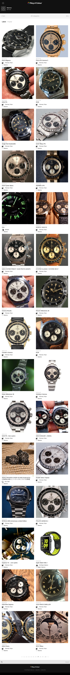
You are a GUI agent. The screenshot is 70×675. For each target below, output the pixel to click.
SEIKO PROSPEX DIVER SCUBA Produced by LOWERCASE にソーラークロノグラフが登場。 (16, 478)
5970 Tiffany (39, 646)
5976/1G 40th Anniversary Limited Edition (14, 521)
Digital (39, 567)
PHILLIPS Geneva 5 (42, 60)
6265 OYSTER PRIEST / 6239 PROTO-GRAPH (16, 269)
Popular (10, 21)
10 (45, 656)
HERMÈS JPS (40, 185)
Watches (6, 64)
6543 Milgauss (6, 60)
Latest (4, 21)
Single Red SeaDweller (9, 144)
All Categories (35, 16)
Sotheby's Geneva (41, 394)
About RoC (37, 669)
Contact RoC (43, 669)
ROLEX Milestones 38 (42, 311)
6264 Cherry (5, 646)
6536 (37, 102)
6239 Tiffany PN (40, 144)
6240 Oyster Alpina (7, 185)
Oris (3, 227)
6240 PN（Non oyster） (9, 436)
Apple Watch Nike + (42, 563)
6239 (37, 352)
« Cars (3, 16)
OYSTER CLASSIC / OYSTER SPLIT (47, 269)
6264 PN (4, 102)
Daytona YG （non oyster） (10, 563)
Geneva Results (7, 311)
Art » (67, 16)
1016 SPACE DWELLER (43, 604)
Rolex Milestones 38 (8, 394)
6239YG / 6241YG (41, 227)
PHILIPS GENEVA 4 (42, 521)
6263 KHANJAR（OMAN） (44, 436)
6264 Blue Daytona (7, 604)
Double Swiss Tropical (42, 477)
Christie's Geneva (7, 352)
